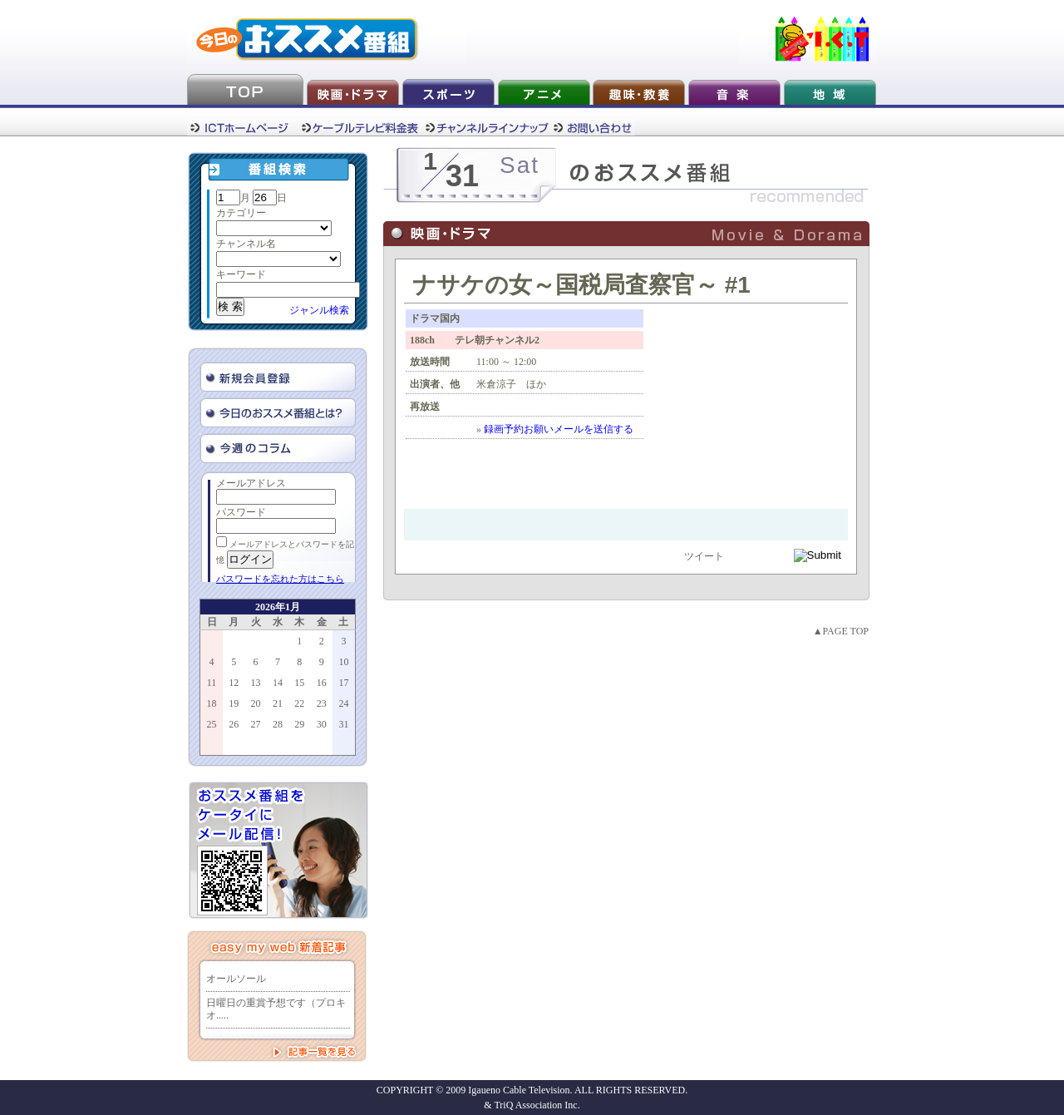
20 (256, 703)
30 (322, 724)
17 (343, 682)
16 (322, 682)
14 (278, 682)
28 (278, 724)
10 (343, 662)
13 (256, 682)
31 (343, 724)
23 (322, 703)
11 (212, 682)
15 (299, 682)
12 (234, 682)
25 (212, 724)
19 (234, 703)
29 (299, 724)
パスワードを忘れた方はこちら (280, 579)
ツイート (704, 556)
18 (212, 703)
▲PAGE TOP (841, 631)
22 (299, 703)
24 (343, 703)
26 (234, 724)
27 (256, 724)
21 (278, 703)
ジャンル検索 (319, 310)
